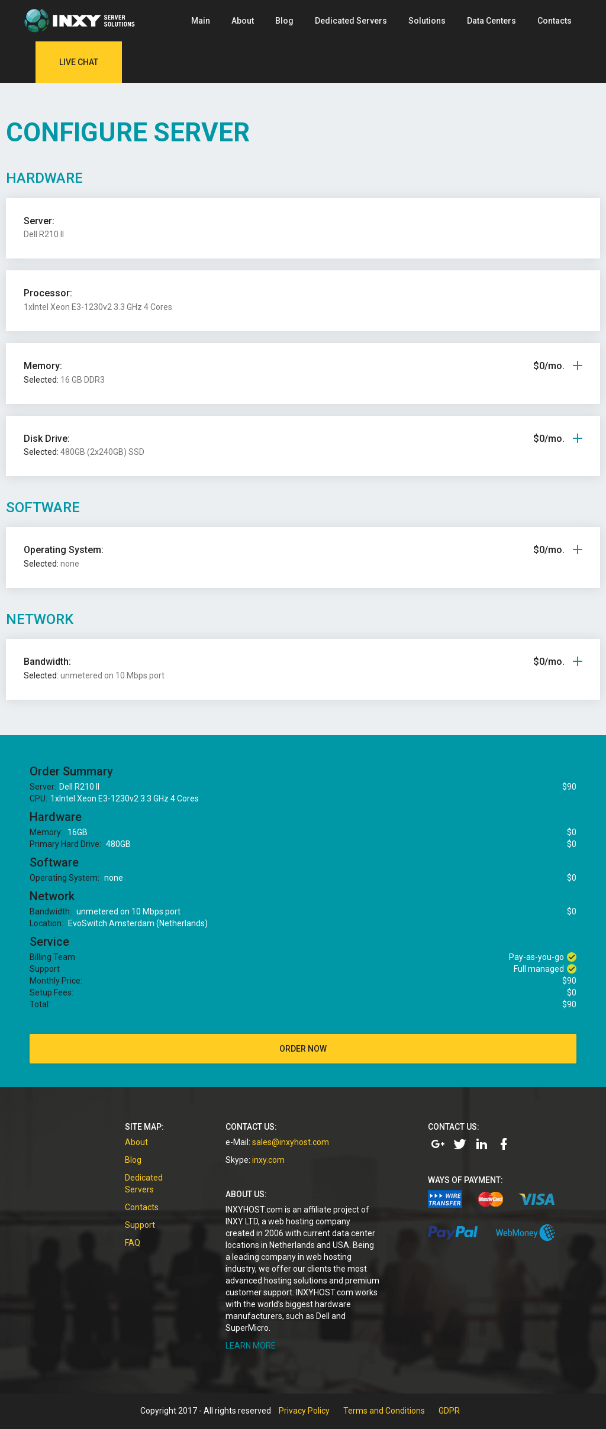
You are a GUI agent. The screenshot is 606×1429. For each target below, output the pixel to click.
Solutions (427, 20)
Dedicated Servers (351, 20)
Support (140, 1225)
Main (200, 20)
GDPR (449, 1410)
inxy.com (268, 1160)
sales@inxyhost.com (290, 1142)
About (242, 20)
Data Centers (491, 20)
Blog (284, 20)
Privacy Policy (304, 1410)
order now (303, 1048)
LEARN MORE (250, 1345)
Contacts (554, 20)
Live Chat (78, 62)
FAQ (132, 1242)
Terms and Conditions (384, 1410)
